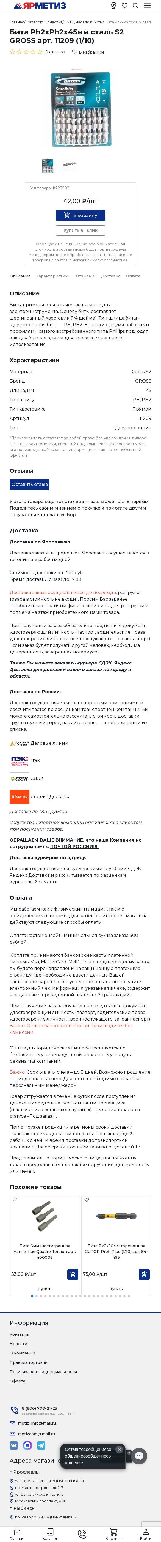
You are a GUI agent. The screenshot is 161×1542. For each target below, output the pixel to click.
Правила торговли (29, 1362)
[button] (32, 1296)
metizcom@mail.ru (36, 1433)
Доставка (110, 276)
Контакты (19, 1334)
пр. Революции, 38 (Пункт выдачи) (46, 1517)
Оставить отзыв (30, 484)
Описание (20, 276)
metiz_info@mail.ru (37, 1423)
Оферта (17, 1381)
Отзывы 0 (86, 276)
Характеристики (53, 276)
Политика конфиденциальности (43, 1371)
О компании (22, 1353)
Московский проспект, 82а (40, 1501)
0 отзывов (55, 52)
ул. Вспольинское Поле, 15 (39, 1494)
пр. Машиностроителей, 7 (39, 1487)
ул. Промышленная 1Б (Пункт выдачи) (49, 1480)
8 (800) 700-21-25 (39, 1408)
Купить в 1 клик (80, 230)
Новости (18, 1343)
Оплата (133, 276)
